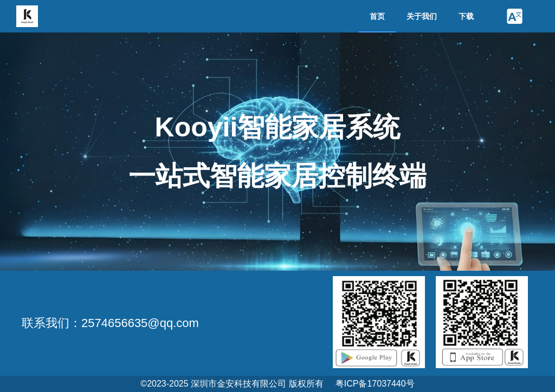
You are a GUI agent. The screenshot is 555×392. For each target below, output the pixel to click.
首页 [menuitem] (377, 16)
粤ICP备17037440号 (375, 383)
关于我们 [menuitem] (421, 16)
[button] (514, 16)
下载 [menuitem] (466, 16)
